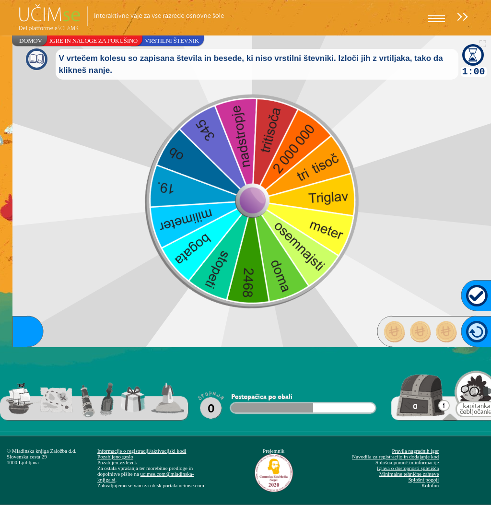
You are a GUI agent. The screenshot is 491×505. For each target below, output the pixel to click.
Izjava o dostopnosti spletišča (408, 468)
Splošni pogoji (423, 479)
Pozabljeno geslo (115, 456)
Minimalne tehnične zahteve (409, 474)
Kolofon (430, 485)
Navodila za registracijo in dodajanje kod (395, 456)
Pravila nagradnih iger (415, 451)
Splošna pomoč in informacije (407, 462)
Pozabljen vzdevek (117, 462)
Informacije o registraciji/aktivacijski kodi (141, 451)
